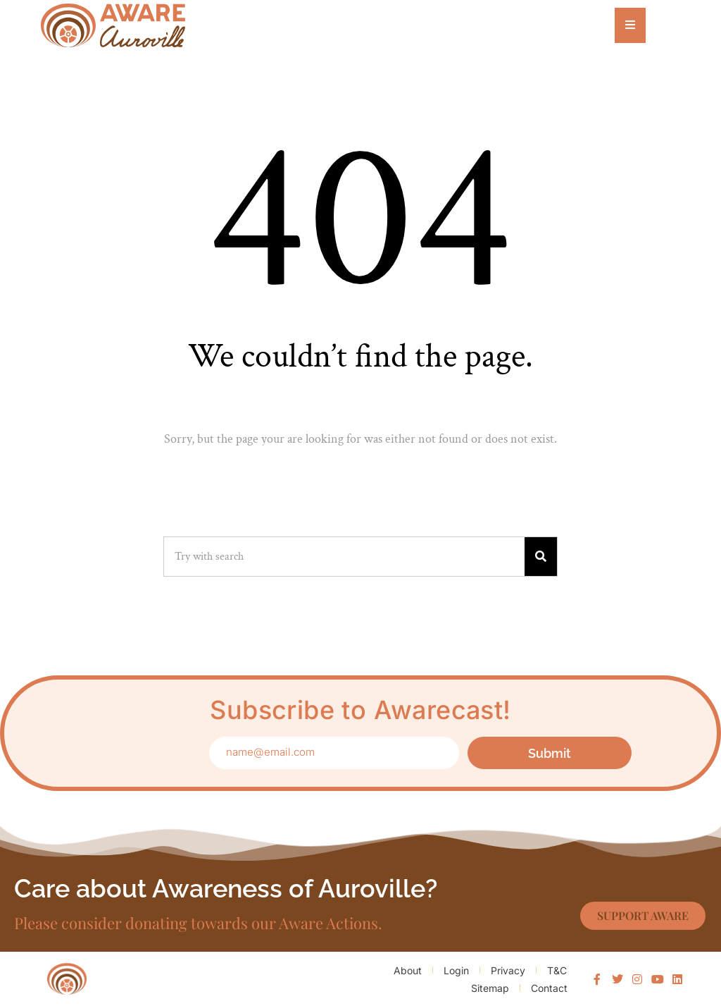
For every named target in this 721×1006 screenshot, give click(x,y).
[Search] (541, 556)
